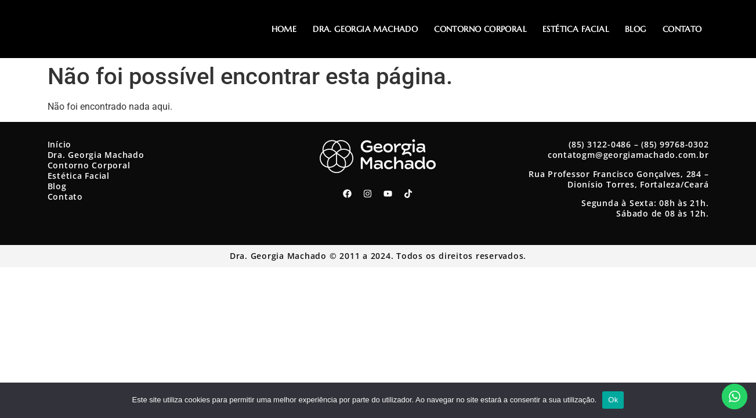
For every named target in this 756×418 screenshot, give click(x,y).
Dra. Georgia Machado (365, 29)
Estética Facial (575, 29)
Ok (613, 399)
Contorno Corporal (480, 29)
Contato (682, 29)
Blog (635, 29)
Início (60, 144)
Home (284, 29)
